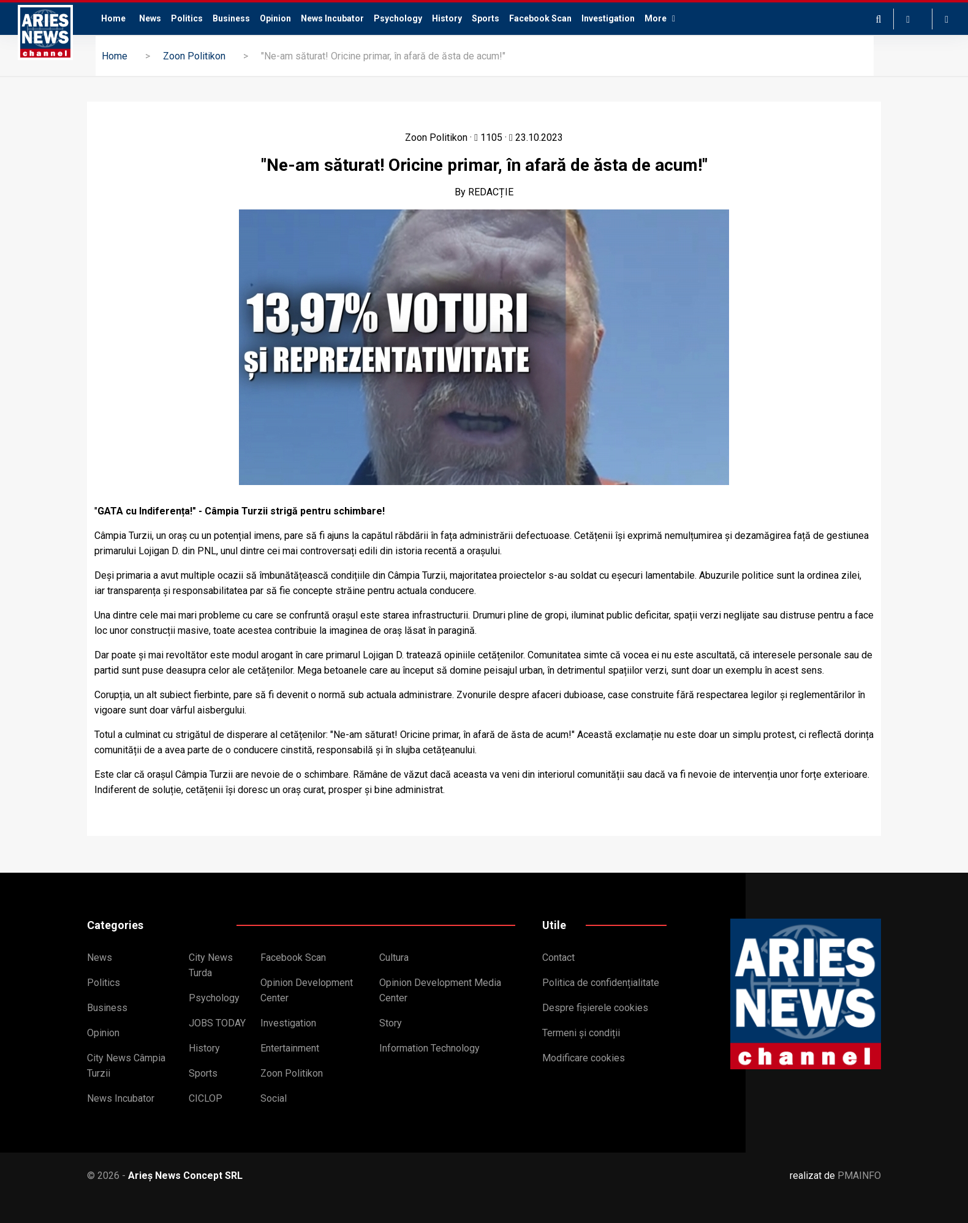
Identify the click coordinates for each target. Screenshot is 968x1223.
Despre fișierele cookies (595, 1008)
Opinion (275, 18)
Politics (187, 18)
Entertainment (289, 1048)
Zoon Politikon (194, 56)
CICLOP (205, 1098)
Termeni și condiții (581, 1033)
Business (231, 18)
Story (390, 1023)
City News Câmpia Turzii (126, 1065)
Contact (558, 957)
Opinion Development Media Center (440, 990)
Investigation (608, 18)
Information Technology (429, 1048)
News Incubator (332, 18)
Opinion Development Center (306, 990)
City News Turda (211, 965)
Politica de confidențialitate (600, 982)
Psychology (398, 18)
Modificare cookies (583, 1058)
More (660, 18)
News (150, 18)
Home (113, 18)
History (447, 18)
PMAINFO (859, 1175)
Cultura (394, 957)
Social (273, 1098)
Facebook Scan (540, 18)
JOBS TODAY (217, 1023)
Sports (485, 18)
